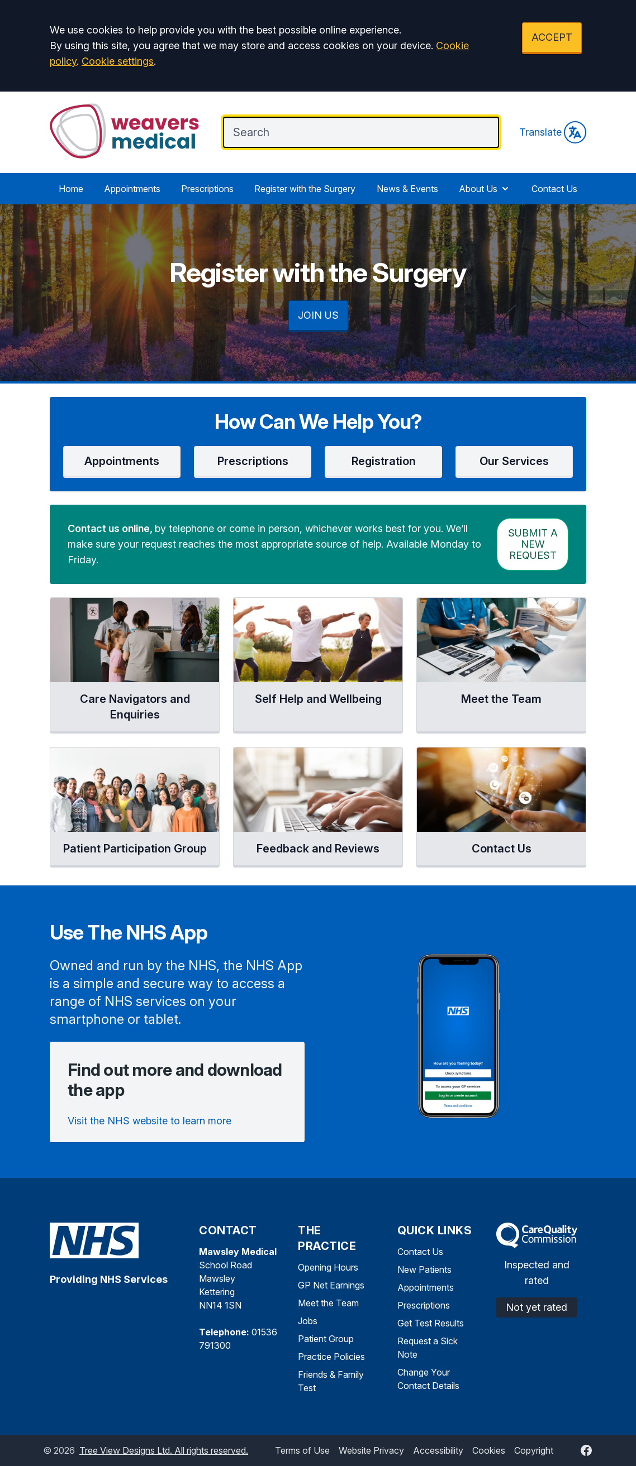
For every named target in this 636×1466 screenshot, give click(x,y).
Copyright (533, 1450)
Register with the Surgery (304, 188)
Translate (552, 132)
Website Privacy (371, 1450)
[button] (122, 462)
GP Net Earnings (331, 1285)
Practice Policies (331, 1356)
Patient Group (326, 1338)
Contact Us (554, 188)
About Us (485, 188)
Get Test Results (430, 1323)
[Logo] (125, 131)
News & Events (407, 188)
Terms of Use (302, 1450)
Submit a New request (533, 544)
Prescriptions (207, 188)
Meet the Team (328, 1303)
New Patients (424, 1269)
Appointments (132, 188)
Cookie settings (118, 61)
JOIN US (318, 315)
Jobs (307, 1320)
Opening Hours (328, 1267)
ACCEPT (551, 37)
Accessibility (438, 1450)
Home (71, 188)
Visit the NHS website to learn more (149, 1121)
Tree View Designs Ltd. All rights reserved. (163, 1450)
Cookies (488, 1450)
